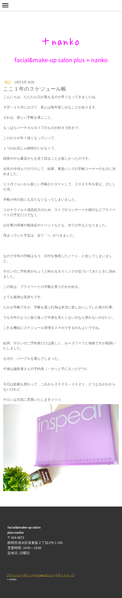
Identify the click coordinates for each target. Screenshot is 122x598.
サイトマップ (66, 575)
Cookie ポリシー (46, 575)
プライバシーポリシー (20, 575)
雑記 (8, 82)
